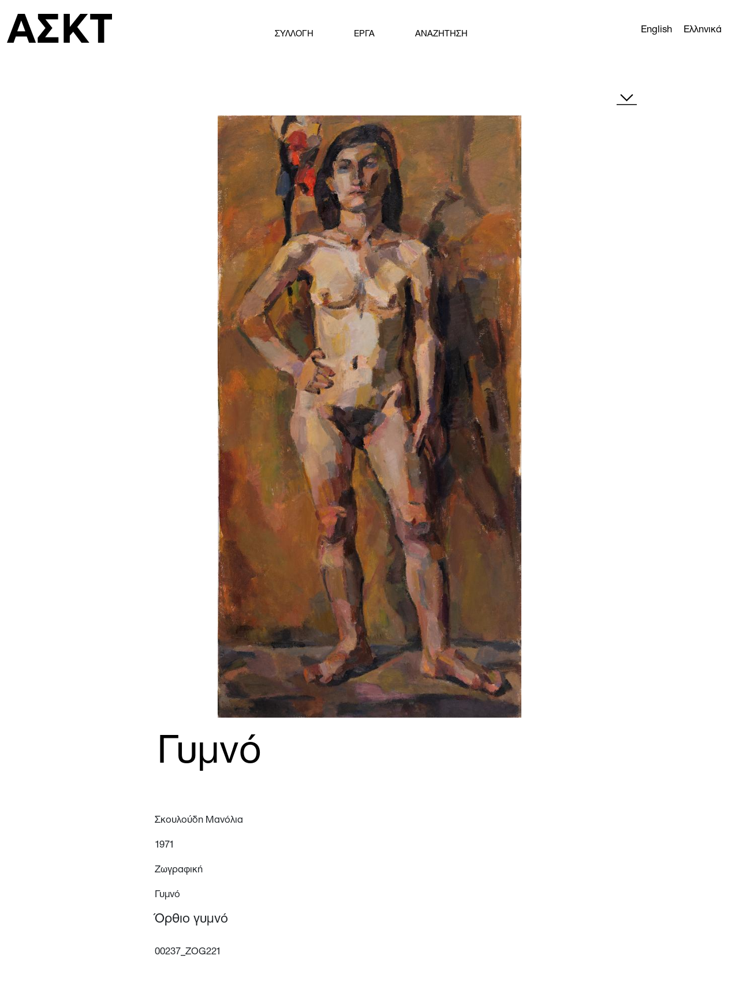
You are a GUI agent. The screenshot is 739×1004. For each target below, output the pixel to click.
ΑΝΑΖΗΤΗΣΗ (441, 34)
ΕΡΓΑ (364, 34)
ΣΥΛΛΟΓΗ (294, 34)
